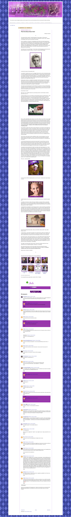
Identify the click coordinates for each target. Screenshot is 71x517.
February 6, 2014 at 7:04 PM (29, 436)
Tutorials (27, 22)
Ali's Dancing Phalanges (27, 367)
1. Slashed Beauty (24, 263)
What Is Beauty (34, 288)
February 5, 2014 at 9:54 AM (29, 345)
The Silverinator (25, 356)
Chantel (24, 380)
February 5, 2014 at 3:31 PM (34, 303)
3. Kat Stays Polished (38, 264)
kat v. (24, 436)
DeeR (24, 361)
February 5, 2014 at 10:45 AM (32, 356)
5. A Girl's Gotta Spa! (24, 272)
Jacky (24, 448)
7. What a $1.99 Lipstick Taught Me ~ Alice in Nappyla (38, 273)
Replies (25, 301)
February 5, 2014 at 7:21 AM (31, 296)
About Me (42, 22)
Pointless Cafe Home (12, 22)
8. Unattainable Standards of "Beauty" (44, 273)
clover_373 (24, 391)
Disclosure (22, 22)
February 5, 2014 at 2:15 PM (30, 380)
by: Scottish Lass (12, 25)
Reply (24, 306)
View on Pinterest (37, 22)
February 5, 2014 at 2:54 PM (31, 391)
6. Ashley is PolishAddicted (31, 272)
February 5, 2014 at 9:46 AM (36, 340)
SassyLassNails (30, 288)
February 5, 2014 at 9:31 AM (31, 335)
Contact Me (18, 22)
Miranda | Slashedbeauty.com (27, 340)
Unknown (26, 303)
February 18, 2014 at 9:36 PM (29, 448)
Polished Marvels (25, 409)
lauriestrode (25, 296)
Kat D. (24, 345)
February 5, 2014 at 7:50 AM (30, 309)
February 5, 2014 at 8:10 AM (29, 316)
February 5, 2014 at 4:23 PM (32, 416)
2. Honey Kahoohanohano (31, 264)
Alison (24, 316)
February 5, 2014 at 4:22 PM (33, 409)
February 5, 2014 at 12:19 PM (35, 367)
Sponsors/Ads (31, 22)
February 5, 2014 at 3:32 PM (34, 374)
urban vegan (25, 423)
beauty (24, 288)
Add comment (23, 485)
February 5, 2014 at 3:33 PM (31, 404)
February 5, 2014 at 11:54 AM (29, 361)
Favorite (27, 288)
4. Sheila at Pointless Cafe (44, 264)
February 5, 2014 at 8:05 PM (31, 423)
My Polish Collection (48, 22)
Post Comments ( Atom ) (28, 511)
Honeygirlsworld (25, 416)
